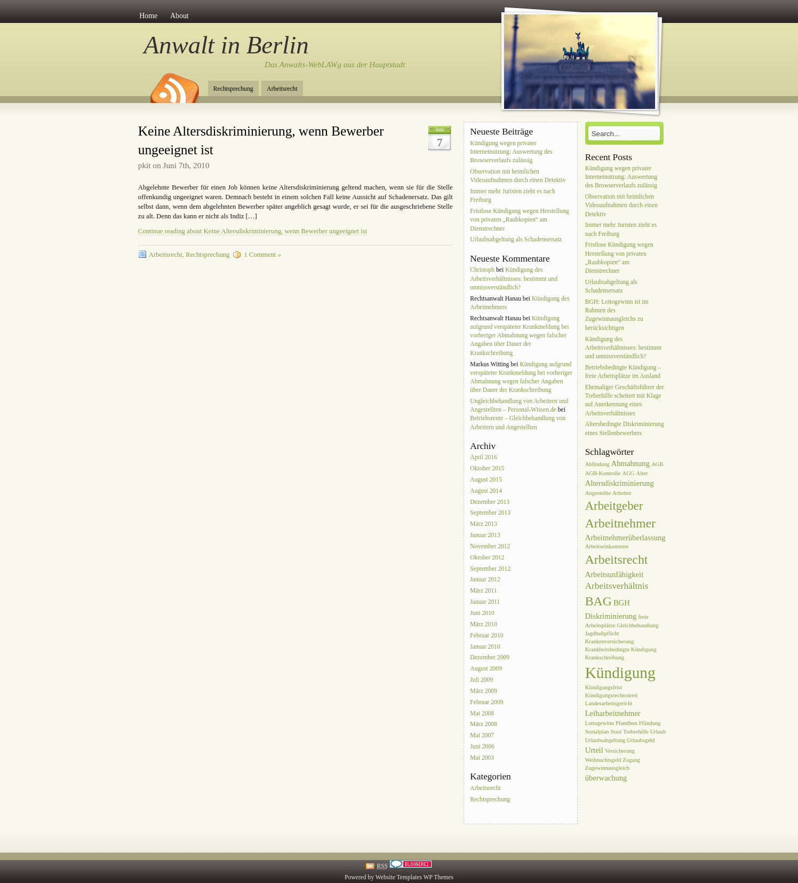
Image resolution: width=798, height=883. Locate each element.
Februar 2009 (486, 702)
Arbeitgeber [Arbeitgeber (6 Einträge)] (614, 506)
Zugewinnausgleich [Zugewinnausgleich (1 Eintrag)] (607, 768)
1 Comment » (262, 254)
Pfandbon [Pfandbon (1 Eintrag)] (626, 723)
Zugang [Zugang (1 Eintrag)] (631, 760)
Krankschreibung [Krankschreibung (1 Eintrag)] (604, 657)
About (179, 16)
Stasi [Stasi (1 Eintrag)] (616, 732)
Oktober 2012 (487, 557)
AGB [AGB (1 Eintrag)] (657, 464)
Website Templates (399, 877)
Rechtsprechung (233, 88)
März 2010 (483, 624)
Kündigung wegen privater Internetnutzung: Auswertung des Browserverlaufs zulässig (511, 152)
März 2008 (483, 724)
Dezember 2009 (489, 658)
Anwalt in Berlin (226, 45)
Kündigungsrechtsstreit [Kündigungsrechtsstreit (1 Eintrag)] (611, 695)
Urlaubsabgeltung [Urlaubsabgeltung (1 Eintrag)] (605, 740)
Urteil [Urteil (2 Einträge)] (594, 750)
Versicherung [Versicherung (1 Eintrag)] (620, 751)
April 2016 (483, 457)
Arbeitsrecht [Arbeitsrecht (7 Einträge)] (616, 559)
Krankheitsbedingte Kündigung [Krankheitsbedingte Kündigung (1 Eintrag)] (621, 649)
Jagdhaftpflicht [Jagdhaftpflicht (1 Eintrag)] (602, 633)
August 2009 (486, 669)
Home (148, 16)
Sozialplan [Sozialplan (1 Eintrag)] (597, 732)
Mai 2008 (482, 713)
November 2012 (490, 546)
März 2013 (483, 524)
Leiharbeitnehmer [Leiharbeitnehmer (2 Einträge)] (613, 713)
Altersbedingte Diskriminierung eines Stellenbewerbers (624, 429)
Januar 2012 (485, 580)
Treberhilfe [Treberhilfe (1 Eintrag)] (636, 732)
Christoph (482, 269)
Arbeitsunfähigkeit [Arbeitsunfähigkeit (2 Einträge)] (614, 574)
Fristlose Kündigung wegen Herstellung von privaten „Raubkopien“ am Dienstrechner (519, 220)
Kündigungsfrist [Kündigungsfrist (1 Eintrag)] (603, 687)
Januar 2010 (485, 646)
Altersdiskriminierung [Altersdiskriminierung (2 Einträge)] (619, 483)
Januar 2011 (485, 601)
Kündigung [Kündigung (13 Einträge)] (620, 672)
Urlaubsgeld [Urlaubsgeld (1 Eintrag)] (641, 740)
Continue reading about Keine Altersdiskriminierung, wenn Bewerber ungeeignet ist (253, 231)
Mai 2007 (482, 735)
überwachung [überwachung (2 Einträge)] (606, 778)
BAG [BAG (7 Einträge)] (598, 601)
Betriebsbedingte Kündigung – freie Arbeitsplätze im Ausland (623, 372)
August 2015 (486, 479)
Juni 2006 (482, 746)
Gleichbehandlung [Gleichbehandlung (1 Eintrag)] (637, 625)
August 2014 (486, 490)
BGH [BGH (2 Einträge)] (621, 602)
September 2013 (490, 513)
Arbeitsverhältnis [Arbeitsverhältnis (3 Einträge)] (617, 586)
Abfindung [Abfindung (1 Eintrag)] (597, 464)
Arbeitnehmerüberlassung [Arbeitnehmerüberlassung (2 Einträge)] (625, 537)
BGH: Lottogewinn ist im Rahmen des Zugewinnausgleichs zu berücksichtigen (617, 315)
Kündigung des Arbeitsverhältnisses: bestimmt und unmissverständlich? (513, 278)
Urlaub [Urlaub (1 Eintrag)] (658, 732)
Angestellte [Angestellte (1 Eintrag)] (598, 493)
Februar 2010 (486, 635)
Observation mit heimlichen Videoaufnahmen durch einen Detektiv (517, 176)
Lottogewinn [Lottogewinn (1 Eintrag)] (599, 723)
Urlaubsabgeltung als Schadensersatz (516, 239)
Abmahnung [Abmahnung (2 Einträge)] (630, 463)
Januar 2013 (485, 535)
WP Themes (438, 877)
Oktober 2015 (487, 468)
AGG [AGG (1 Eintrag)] (628, 473)
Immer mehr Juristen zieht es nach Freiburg (512, 195)
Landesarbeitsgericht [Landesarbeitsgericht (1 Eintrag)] (609, 703)
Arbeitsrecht (282, 88)
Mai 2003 (482, 757)
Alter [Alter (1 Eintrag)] (642, 473)
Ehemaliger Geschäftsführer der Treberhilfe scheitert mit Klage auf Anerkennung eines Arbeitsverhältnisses (624, 400)
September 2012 (490, 568)
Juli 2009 (481, 679)
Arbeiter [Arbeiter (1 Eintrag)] (622, 493)
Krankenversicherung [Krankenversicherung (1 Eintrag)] (609, 641)
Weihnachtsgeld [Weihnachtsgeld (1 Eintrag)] (603, 760)
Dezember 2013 (489, 502)
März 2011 (483, 591)
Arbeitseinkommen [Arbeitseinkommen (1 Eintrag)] (607, 546)
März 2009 (483, 691)
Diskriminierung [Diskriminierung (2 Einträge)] (611, 616)
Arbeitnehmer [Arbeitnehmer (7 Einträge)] (620, 523)
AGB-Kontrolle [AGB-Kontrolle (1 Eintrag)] (603, 473)
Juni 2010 (482, 613)
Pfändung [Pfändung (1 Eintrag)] (650, 723)
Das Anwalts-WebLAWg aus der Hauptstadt (335, 64)
